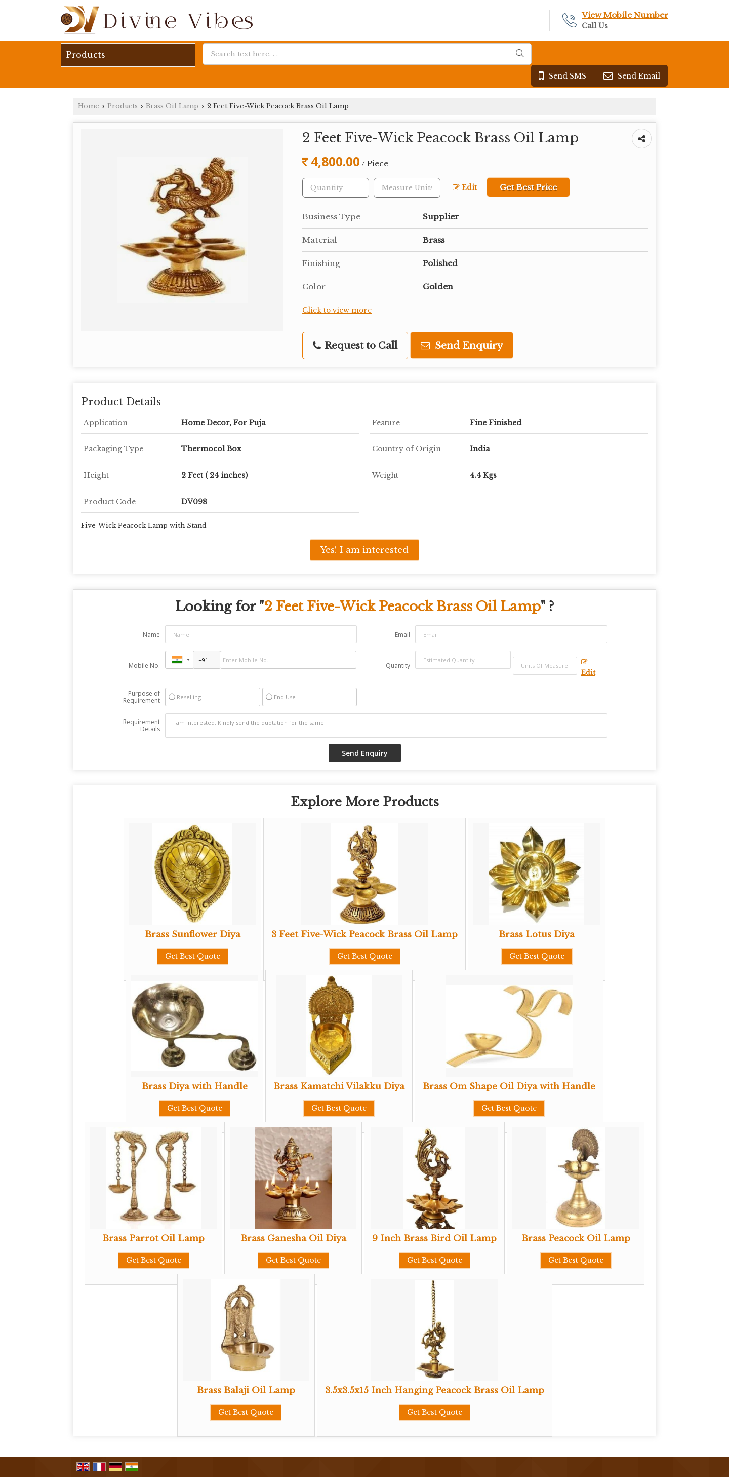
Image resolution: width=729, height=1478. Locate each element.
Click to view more (337, 310)
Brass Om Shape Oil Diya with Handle (509, 1086)
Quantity (398, 665)
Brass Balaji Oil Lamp (246, 1390)
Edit (465, 187)
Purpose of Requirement (141, 697)
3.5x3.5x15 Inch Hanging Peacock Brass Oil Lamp (434, 1390)
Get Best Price (528, 187)
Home (88, 106)
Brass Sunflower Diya (192, 934)
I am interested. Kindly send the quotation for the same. (386, 725)
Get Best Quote (192, 956)
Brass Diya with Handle (195, 1086)
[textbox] (407, 188)
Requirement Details (141, 725)
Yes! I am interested (364, 550)
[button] (625, 15)
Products (85, 55)
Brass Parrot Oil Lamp (153, 1238)
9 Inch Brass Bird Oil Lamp (434, 1238)
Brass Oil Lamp (172, 106)
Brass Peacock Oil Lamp (575, 1238)
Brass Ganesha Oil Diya (293, 1238)
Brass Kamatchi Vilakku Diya (338, 1086)
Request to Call (355, 345)
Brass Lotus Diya (537, 934)
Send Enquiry (462, 345)
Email (402, 634)
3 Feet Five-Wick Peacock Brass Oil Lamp (364, 934)
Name (151, 634)
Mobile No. (144, 665)
